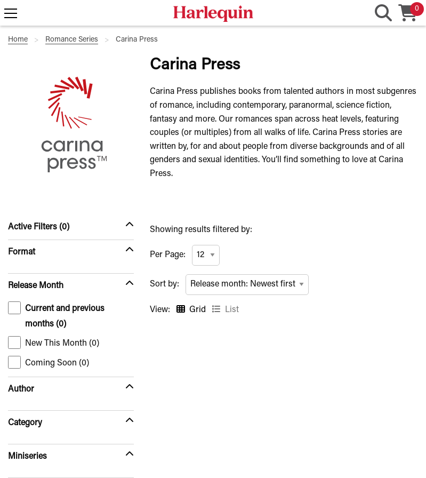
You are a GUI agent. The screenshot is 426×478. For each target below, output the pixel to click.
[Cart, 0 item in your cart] (407, 13)
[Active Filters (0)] (71, 227)
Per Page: (168, 255)
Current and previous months (56, 315)
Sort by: (164, 284)
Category (25, 423)
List (232, 310)
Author (21, 389)
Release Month (35, 286)
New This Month (53, 342)
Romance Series (71, 40)
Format (21, 252)
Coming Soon (48, 362)
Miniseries (27, 456)
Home (18, 40)
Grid (197, 310)
